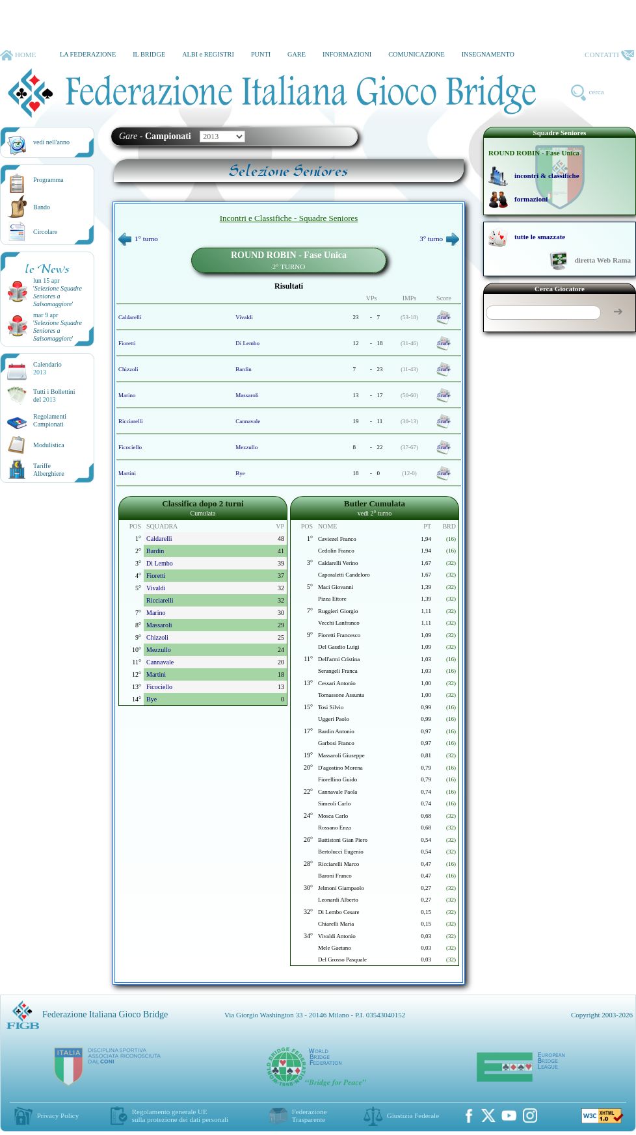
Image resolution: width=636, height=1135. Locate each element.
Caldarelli (130, 317)
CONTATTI (609, 55)
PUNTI (261, 54)
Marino (127, 395)
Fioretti (127, 343)
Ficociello (130, 447)
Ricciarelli (130, 421)
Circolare (45, 231)
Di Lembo (247, 343)
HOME (18, 55)
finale (444, 317)
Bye (240, 473)
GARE (296, 54)
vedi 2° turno (374, 513)
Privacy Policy (58, 1115)
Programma (48, 179)
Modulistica (48, 445)
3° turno (439, 238)
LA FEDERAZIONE (88, 54)
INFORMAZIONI (347, 54)
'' (57, 296)
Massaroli (247, 395)
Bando (41, 207)
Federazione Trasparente (309, 1115)
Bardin (243, 369)
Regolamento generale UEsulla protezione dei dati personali (180, 1115)
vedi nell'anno (51, 142)
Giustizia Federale (413, 1115)
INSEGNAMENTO (488, 54)
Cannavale (247, 421)
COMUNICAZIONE (416, 54)
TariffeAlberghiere (48, 469)
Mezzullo (246, 447)
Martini (127, 473)
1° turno (138, 238)
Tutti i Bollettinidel (54, 395)
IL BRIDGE (149, 54)
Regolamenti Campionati (49, 420)
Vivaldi (243, 317)
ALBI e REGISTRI (208, 54)
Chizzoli (128, 369)
